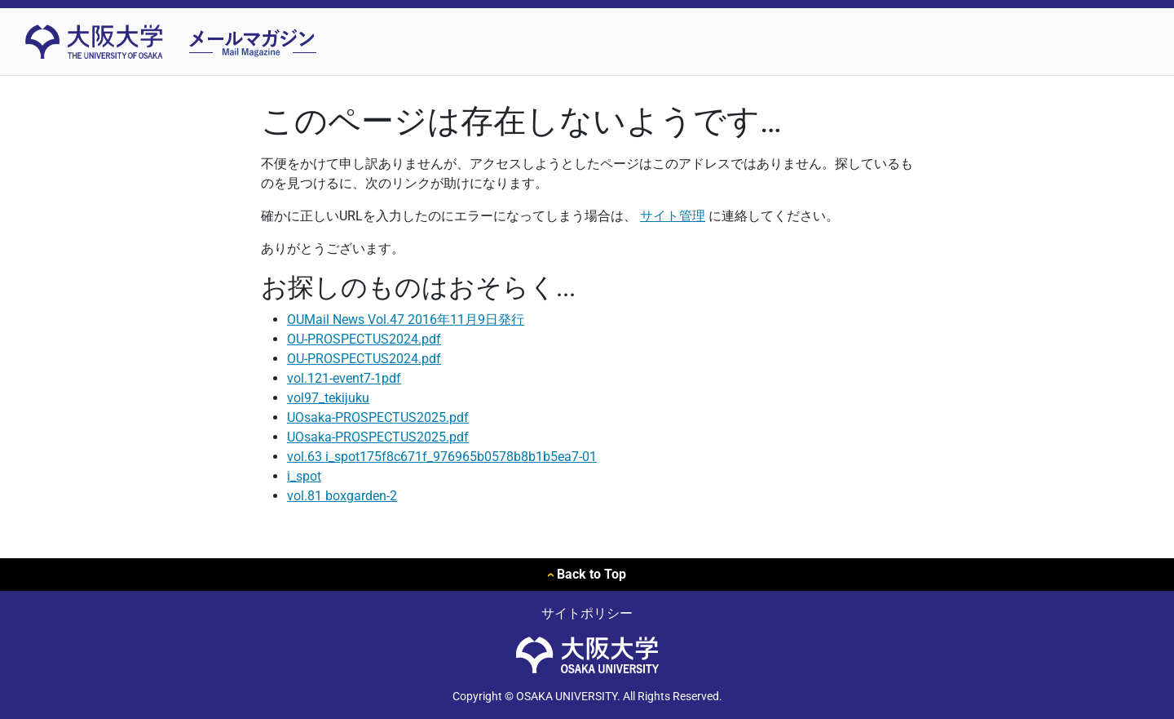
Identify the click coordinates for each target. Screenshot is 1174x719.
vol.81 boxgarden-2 (342, 496)
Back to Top (587, 574)
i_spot (304, 476)
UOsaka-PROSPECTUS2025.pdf (378, 417)
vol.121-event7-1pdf (344, 378)
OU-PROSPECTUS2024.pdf (364, 339)
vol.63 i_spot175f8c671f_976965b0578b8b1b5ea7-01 (442, 456)
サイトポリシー (587, 613)
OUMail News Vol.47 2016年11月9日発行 (405, 319)
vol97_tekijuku (328, 398)
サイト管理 (672, 216)
